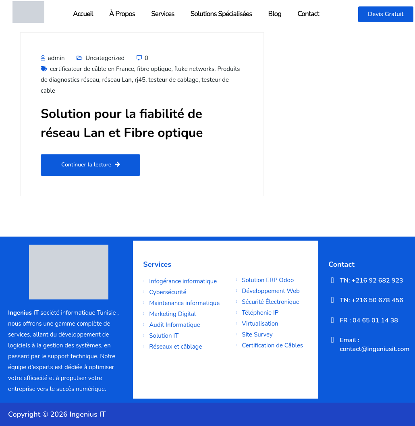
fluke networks (194, 69)
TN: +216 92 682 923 (371, 280)
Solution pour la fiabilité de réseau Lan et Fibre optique (127, 123)
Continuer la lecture (90, 165)
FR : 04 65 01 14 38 (369, 320)
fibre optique (154, 69)
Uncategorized (104, 58)
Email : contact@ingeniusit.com (374, 344)
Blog (275, 14)
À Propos (122, 14)
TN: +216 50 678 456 (371, 300)
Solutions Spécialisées (221, 14)
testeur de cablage (173, 80)
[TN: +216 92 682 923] (332, 280)
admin (52, 58)
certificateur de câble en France (92, 69)
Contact (308, 14)
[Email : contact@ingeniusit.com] (332, 340)
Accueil (83, 14)
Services (162, 14)
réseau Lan (117, 80)
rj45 (140, 80)
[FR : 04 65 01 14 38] (332, 320)
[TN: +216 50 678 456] (332, 300)
